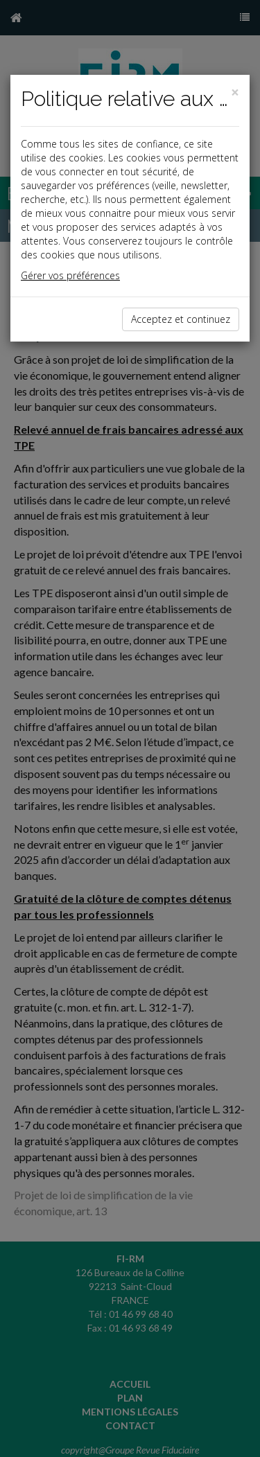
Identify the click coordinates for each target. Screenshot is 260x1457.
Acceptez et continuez (180, 319)
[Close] (235, 92)
